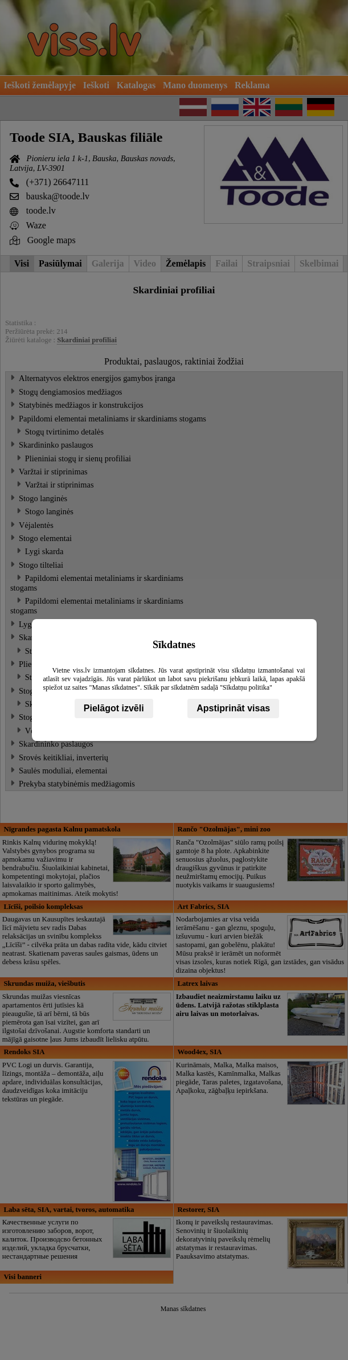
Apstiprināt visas (233, 708)
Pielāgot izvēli (114, 708)
